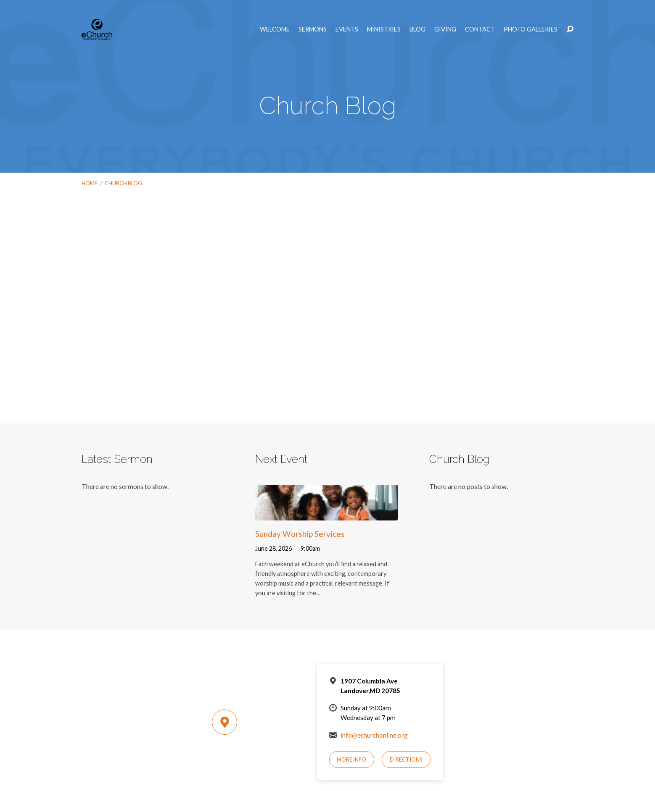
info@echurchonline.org (374, 735)
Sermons (312, 29)
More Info (351, 759)
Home (90, 183)
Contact (480, 29)
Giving (445, 29)
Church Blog (123, 183)
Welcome (275, 29)
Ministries (384, 29)
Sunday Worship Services (300, 534)
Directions (406, 759)
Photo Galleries (530, 29)
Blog (417, 29)
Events (346, 29)
